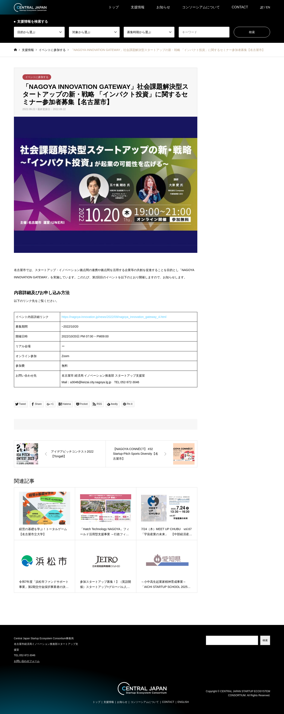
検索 (265, 640)
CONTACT (240, 7)
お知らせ (163, 7)
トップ (114, 7)
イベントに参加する (36, 77)
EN (268, 7)
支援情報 (137, 7)
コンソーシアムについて (201, 7)
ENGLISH (183, 702)
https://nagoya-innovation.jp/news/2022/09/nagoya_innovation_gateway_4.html (114, 317)
